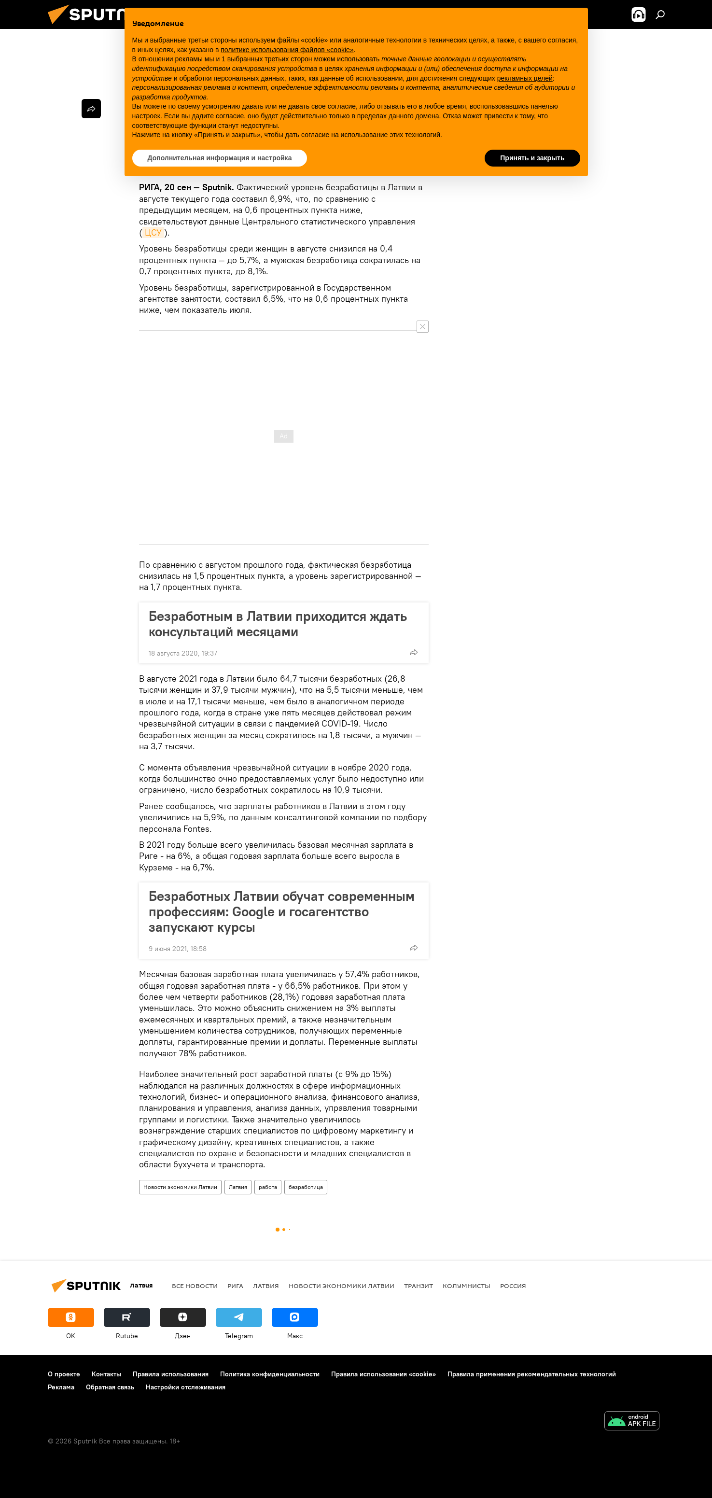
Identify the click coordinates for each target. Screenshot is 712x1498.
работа (268, 1186)
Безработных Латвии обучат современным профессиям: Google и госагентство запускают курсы (282, 911)
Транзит (418, 1285)
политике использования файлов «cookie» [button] (287, 50)
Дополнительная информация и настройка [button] (220, 158)
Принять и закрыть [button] (532, 158)
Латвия (238, 1186)
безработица (306, 1186)
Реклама (61, 1387)
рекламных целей (525, 78)
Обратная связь (110, 1387)
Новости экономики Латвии (180, 1186)
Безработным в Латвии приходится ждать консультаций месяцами (278, 623)
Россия (513, 1285)
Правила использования (171, 1374)
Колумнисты (466, 1285)
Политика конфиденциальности (270, 1374)
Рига (235, 1285)
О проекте (64, 1374)
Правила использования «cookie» (383, 1374)
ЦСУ (153, 232)
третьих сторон (288, 59)
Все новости (195, 1285)
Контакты (106, 1374)
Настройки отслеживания (185, 1387)
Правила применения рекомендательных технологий (531, 1374)
